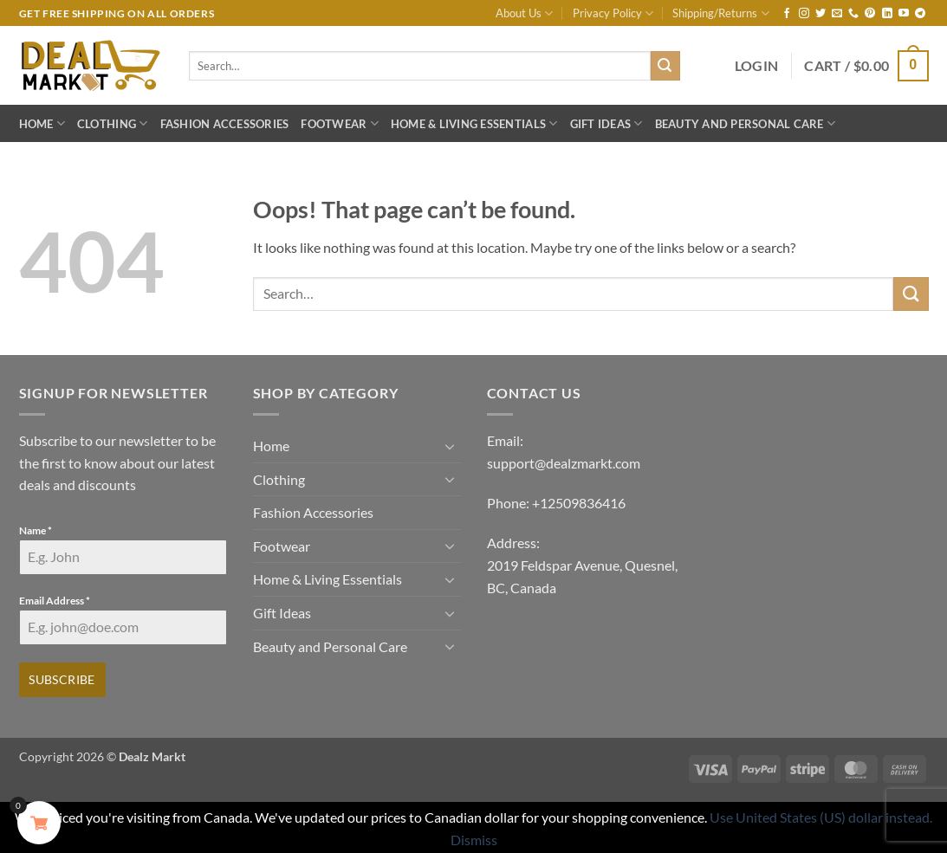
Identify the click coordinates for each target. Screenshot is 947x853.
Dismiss (474, 837)
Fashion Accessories (224, 124)
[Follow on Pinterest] (870, 14)
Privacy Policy (613, 13)
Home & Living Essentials (474, 123)
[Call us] (853, 14)
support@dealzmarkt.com (563, 463)
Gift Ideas (606, 123)
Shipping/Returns (720, 13)
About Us (524, 13)
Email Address (54, 600)
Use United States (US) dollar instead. (821, 815)
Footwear (340, 123)
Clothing (112, 123)
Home (42, 123)
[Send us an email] (837, 14)
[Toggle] (450, 446)
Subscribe (62, 679)
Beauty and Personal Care (745, 123)
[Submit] (665, 66)
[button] (757, 65)
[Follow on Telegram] (920, 14)
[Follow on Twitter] (820, 14)
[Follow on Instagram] (804, 14)
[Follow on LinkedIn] (887, 14)
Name (35, 530)
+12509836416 (579, 502)
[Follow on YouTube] (903, 14)
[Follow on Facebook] (787, 14)
